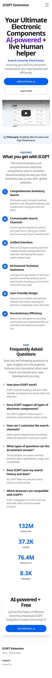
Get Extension (26, 628)
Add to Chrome (26, 81)
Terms (4, 653)
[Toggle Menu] (47, 5)
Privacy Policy (15, 653)
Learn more (26, 90)
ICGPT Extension (13, 648)
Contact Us (7, 664)
